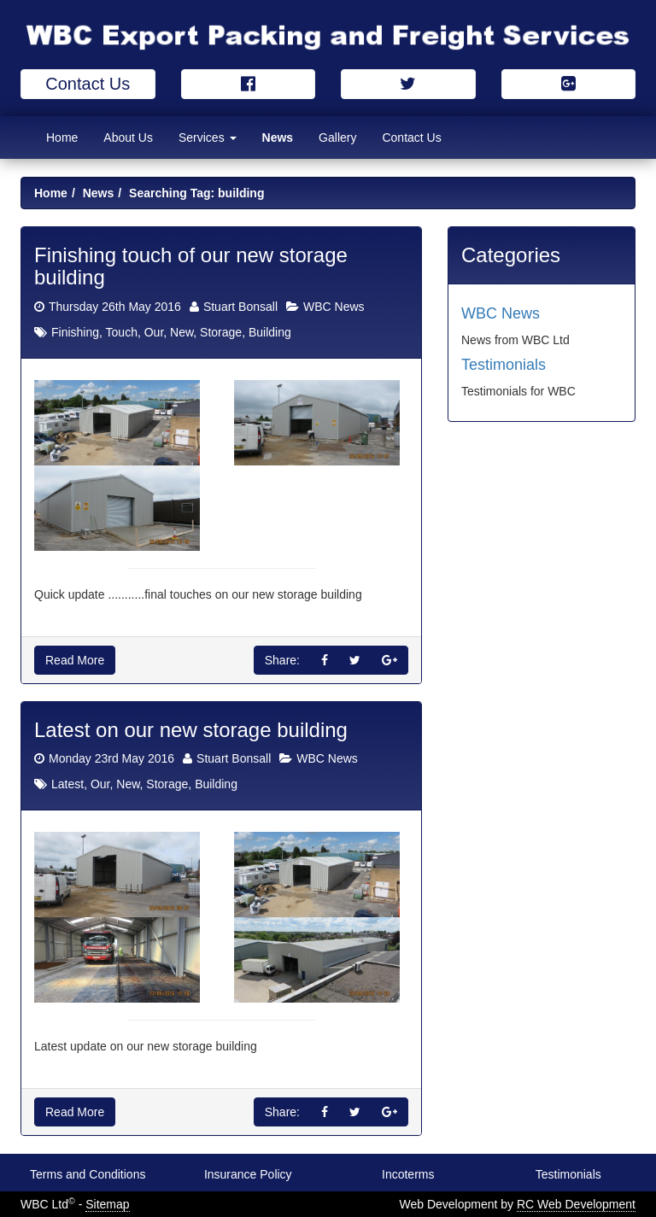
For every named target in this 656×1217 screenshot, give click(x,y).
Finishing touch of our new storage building (191, 266)
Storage (221, 332)
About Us (128, 137)
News (278, 137)
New (181, 332)
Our (154, 332)
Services (208, 137)
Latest (67, 784)
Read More (74, 660)
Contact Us (87, 83)
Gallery (337, 137)
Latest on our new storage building (191, 729)
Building (270, 332)
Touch (122, 332)
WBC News (334, 306)
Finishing (75, 332)
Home (62, 137)
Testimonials (503, 364)
